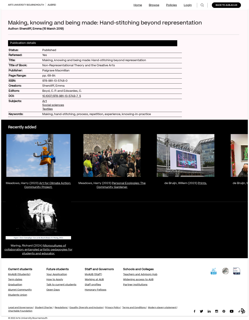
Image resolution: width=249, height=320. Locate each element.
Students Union (17, 295)
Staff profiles (93, 285)
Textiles (47, 109)
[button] (243, 311)
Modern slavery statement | (162, 308)
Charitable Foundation (20, 311)
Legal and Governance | (21, 308)
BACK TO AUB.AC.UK (226, 5)
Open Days (53, 290)
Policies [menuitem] (171, 5)
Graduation (15, 285)
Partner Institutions (135, 285)
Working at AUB (94, 280)
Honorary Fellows (95, 290)
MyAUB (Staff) (93, 274)
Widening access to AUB (138, 280)
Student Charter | (44, 308)
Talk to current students (61, 285)
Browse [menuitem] (154, 5)
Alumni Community (20, 290)
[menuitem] (202, 5)
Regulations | (61, 308)
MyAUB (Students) (19, 274)
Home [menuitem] (138, 5)
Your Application (56, 274)
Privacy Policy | (113, 308)
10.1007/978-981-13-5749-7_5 (61, 96)
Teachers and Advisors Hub (140, 274)
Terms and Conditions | (134, 308)
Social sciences (53, 105)
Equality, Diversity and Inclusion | (87, 308)
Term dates (15, 280)
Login (188, 5)
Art (44, 101)
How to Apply (54, 280)
